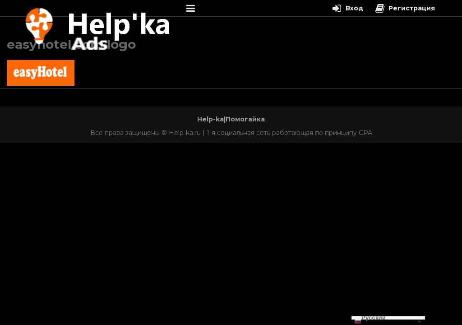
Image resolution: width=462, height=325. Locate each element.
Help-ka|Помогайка (231, 119)
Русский (370, 318)
